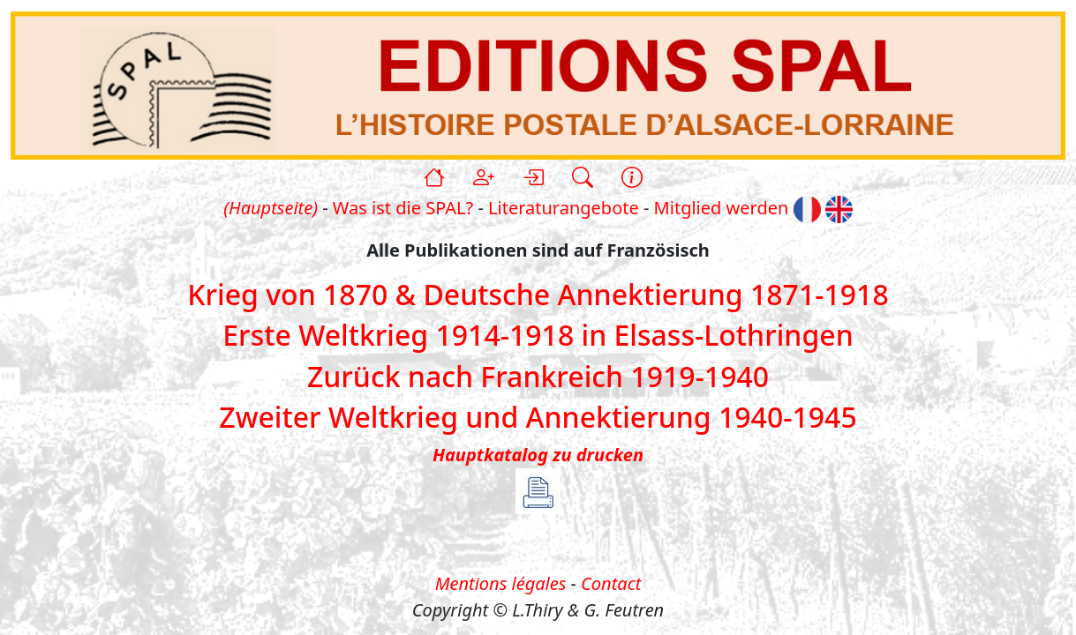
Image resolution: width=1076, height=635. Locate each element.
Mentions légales (501, 583)
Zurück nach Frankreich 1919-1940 (538, 376)
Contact (611, 583)
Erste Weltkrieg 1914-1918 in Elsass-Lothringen (537, 335)
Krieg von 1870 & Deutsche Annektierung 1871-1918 (537, 294)
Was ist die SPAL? (403, 208)
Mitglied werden (721, 208)
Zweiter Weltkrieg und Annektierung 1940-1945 (537, 417)
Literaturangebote (563, 208)
